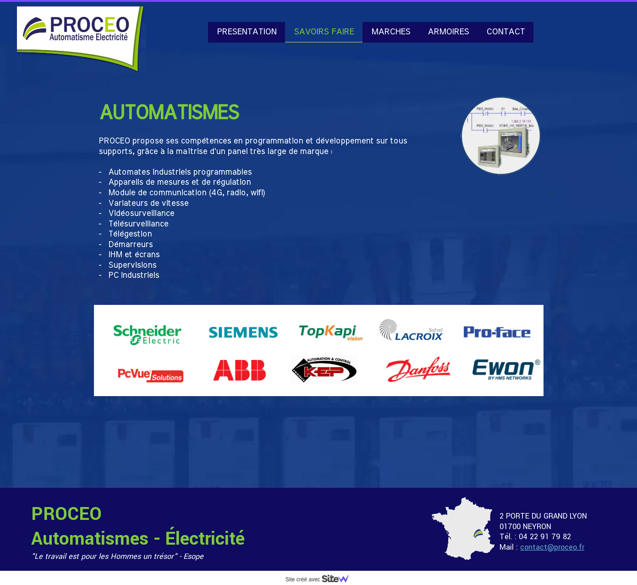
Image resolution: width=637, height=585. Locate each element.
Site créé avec (321, 579)
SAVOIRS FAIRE (324, 32)
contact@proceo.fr (552, 547)
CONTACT (505, 32)
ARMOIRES (448, 32)
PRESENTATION (246, 32)
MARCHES (390, 32)
